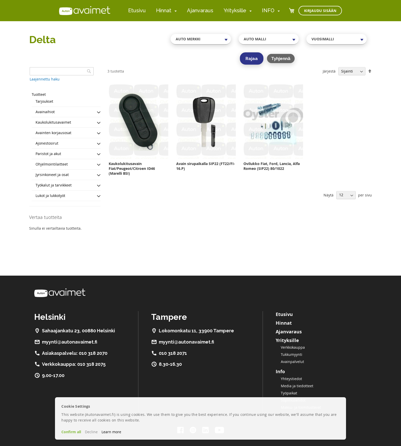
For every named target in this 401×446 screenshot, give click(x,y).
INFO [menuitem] (268, 10)
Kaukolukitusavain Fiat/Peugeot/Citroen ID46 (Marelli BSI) (132, 168)
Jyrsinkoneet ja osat (52, 174)
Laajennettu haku (45, 79)
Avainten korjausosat (53, 132)
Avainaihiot (45, 111)
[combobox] (201, 39)
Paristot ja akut (48, 153)
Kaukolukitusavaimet (53, 122)
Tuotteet (39, 94)
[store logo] (84, 10)
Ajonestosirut (47, 143)
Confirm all (71, 431)
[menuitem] (174, 10)
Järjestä (329, 71)
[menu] (204, 10)
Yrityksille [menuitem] (235, 10)
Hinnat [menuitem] (163, 10)
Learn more (111, 431)
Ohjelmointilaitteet (52, 164)
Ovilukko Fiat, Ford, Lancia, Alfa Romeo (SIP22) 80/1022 (271, 166)
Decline (91, 431)
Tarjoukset (44, 101)
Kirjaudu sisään (320, 10)
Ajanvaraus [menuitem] (200, 10)
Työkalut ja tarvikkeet (54, 185)
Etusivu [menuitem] (137, 10)
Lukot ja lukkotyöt (50, 195)
